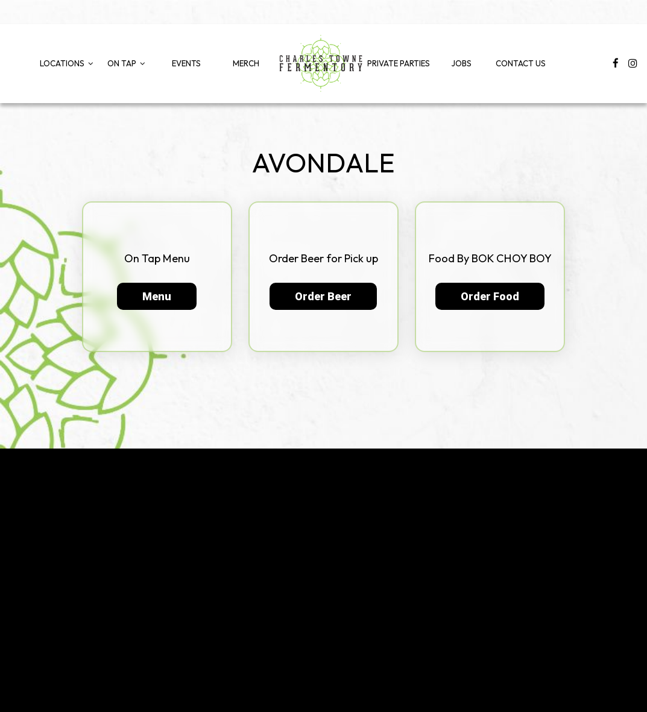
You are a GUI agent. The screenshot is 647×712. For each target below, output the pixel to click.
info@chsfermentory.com (518, 605)
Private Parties (398, 63)
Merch (246, 63)
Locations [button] (66, 63)
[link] (320, 63)
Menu (156, 296)
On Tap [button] (126, 63)
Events (186, 63)
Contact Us (521, 63)
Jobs (461, 63)
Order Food (490, 296)
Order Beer (323, 296)
